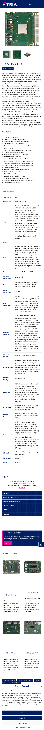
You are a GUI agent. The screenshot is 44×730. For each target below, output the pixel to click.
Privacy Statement (20, 727)
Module (10, 68)
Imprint (28, 727)
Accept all (22, 713)
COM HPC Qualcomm (13, 682)
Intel (4, 68)
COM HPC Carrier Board (25, 680)
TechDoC (22, 488)
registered (15, 481)
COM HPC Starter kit (9, 680)
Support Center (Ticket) (28, 483)
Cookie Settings (22, 723)
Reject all (22, 718)
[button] (41, 686)
